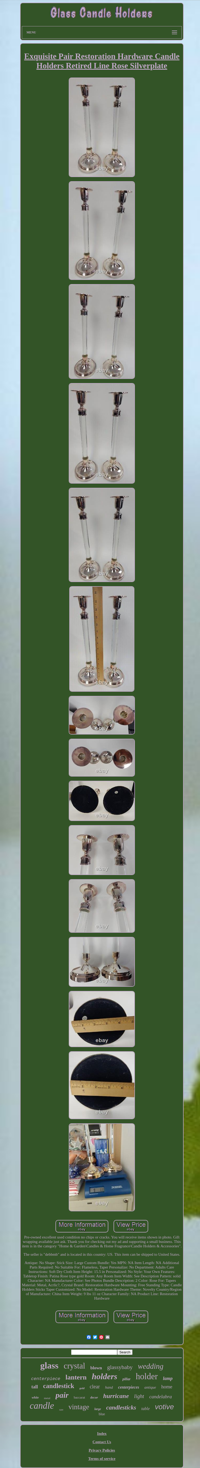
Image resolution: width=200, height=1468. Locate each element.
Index (102, 1433)
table (145, 1408)
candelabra (160, 1396)
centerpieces (128, 1387)
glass (49, 1365)
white (35, 1397)
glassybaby (120, 1367)
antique (150, 1387)
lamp (168, 1378)
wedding (150, 1366)
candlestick (58, 1385)
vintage (78, 1407)
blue (102, 1414)
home (166, 1386)
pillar (126, 1379)
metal (47, 1398)
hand (109, 1387)
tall (35, 1386)
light (139, 1396)
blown (96, 1367)
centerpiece (45, 1378)
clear (95, 1386)
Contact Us (101, 1442)
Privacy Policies (102, 1450)
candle (42, 1406)
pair (61, 1395)
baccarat (79, 1397)
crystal (74, 1365)
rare (61, 1409)
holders (104, 1376)
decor (94, 1397)
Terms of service (101, 1459)
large (97, 1409)
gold (82, 1388)
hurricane (116, 1396)
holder (147, 1376)
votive (164, 1407)
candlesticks (121, 1407)
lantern (76, 1377)
